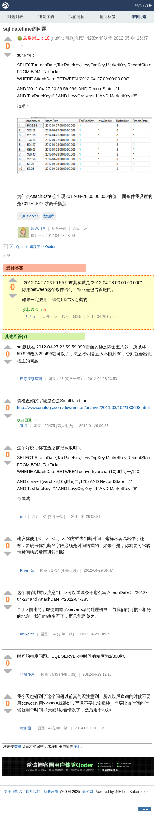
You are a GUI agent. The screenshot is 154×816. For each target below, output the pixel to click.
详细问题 (138, 17)
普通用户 (38, 228)
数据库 (49, 216)
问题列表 (15, 17)
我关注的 (46, 17)
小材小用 (27, 674)
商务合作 (50, 791)
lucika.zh (27, 634)
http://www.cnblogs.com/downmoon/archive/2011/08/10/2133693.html (83, 407)
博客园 (87, 791)
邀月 (23, 426)
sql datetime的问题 (25, 29)
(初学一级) (73, 379)
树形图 (25, 728)
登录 (138, 5)
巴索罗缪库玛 (31, 379)
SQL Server (28, 216)
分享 (6, 255)
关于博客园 (13, 791)
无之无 (30, 316)
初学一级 (59, 228)
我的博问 (77, 17)
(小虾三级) (69, 570)
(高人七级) (64, 426)
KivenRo (27, 570)
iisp (23, 517)
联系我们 (33, 791)
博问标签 (108, 17)
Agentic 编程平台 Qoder (35, 247)
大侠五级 (49, 316)
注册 (148, 5)
